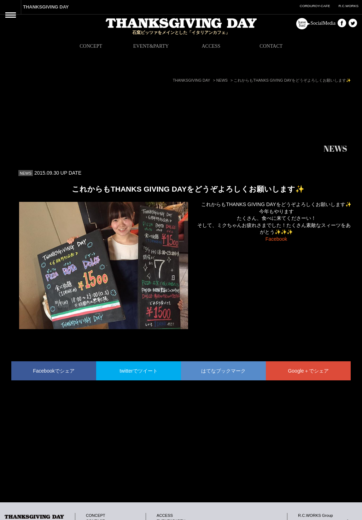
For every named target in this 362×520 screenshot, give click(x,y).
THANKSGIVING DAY (46, 7)
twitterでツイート (138, 371)
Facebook (276, 239)
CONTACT (270, 46)
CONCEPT (91, 46)
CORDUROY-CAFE (315, 6)
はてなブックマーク (223, 371)
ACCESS (211, 46)
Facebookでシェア (53, 371)
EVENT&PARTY (151, 46)
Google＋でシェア (308, 371)
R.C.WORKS (348, 6)
